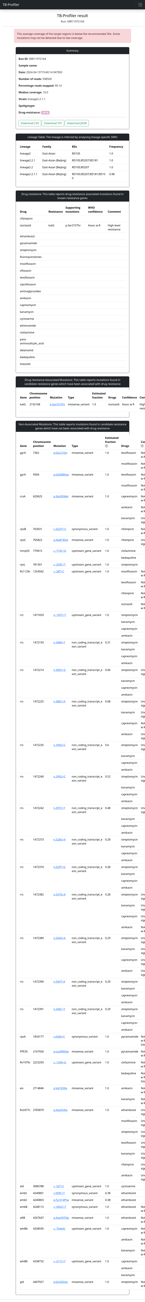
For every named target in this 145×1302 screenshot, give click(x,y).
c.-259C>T (59, 564)
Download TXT (53, 123)
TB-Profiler (11, 4)
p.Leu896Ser (61, 1051)
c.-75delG (59, 1228)
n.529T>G (59, 867)
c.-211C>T (59, 1261)
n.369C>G (59, 670)
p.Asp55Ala (60, 1110)
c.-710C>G (59, 551)
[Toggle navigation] (140, 4)
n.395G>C (59, 776)
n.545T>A (59, 981)
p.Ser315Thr (57, 404)
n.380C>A (59, 701)
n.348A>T (59, 642)
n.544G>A (59, 938)
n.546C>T (59, 1009)
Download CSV (30, 123)
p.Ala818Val (60, 540)
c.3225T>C (59, 529)
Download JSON (77, 123)
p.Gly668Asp (61, 474)
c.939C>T (59, 1193)
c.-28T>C (58, 571)
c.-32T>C (58, 1186)
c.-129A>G (59, 1062)
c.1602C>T (59, 1207)
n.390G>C (59, 745)
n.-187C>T (59, 615)
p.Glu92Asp (60, 1282)
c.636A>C (59, 1036)
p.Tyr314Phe (61, 1200)
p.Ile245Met (60, 496)
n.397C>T (59, 808)
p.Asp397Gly (61, 1218)
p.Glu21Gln (60, 453)
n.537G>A (59, 894)
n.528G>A (59, 839)
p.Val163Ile (60, 1088)
